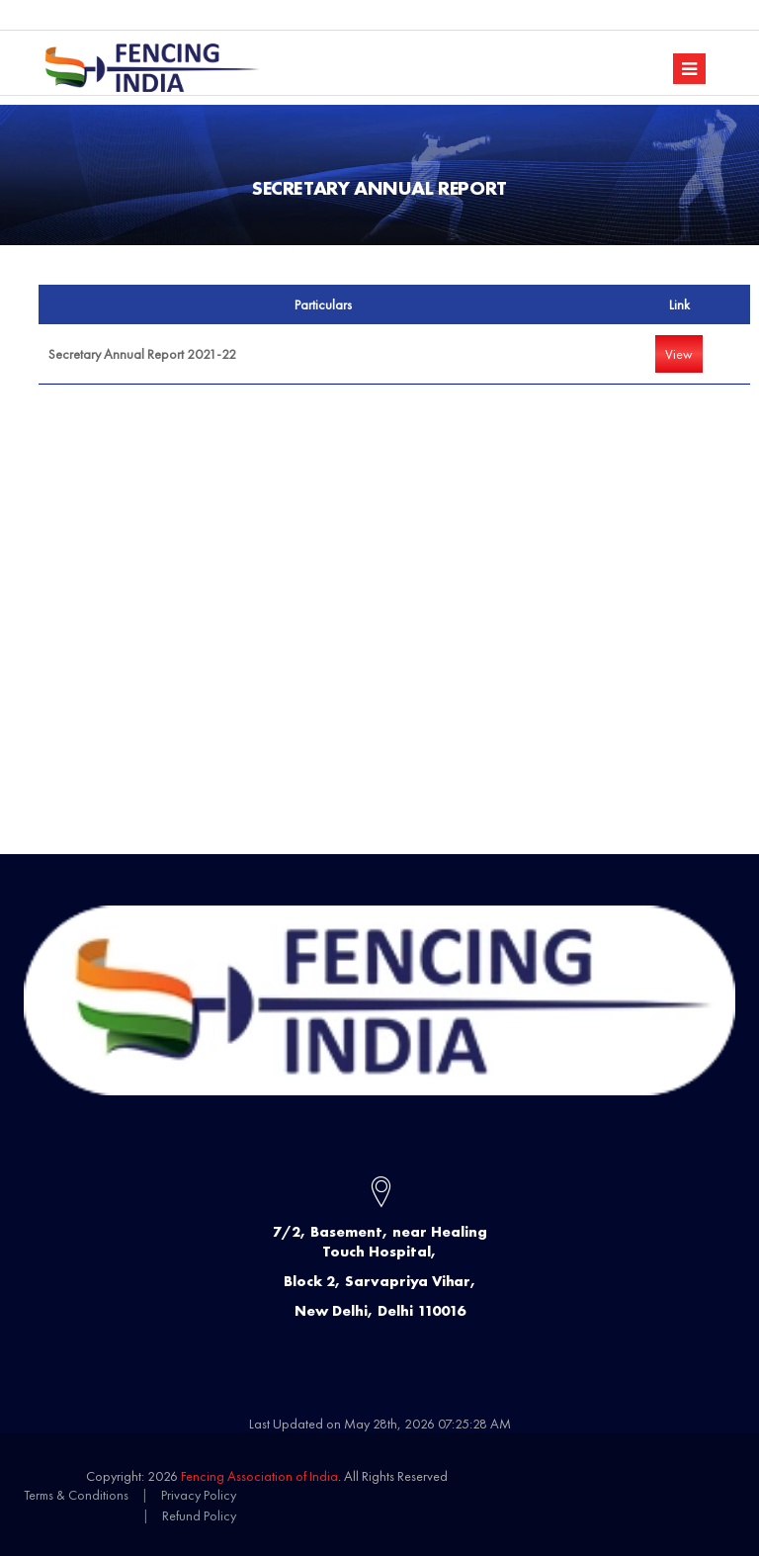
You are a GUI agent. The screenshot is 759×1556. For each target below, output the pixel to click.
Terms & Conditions (76, 1495)
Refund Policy (199, 1515)
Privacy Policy (198, 1495)
